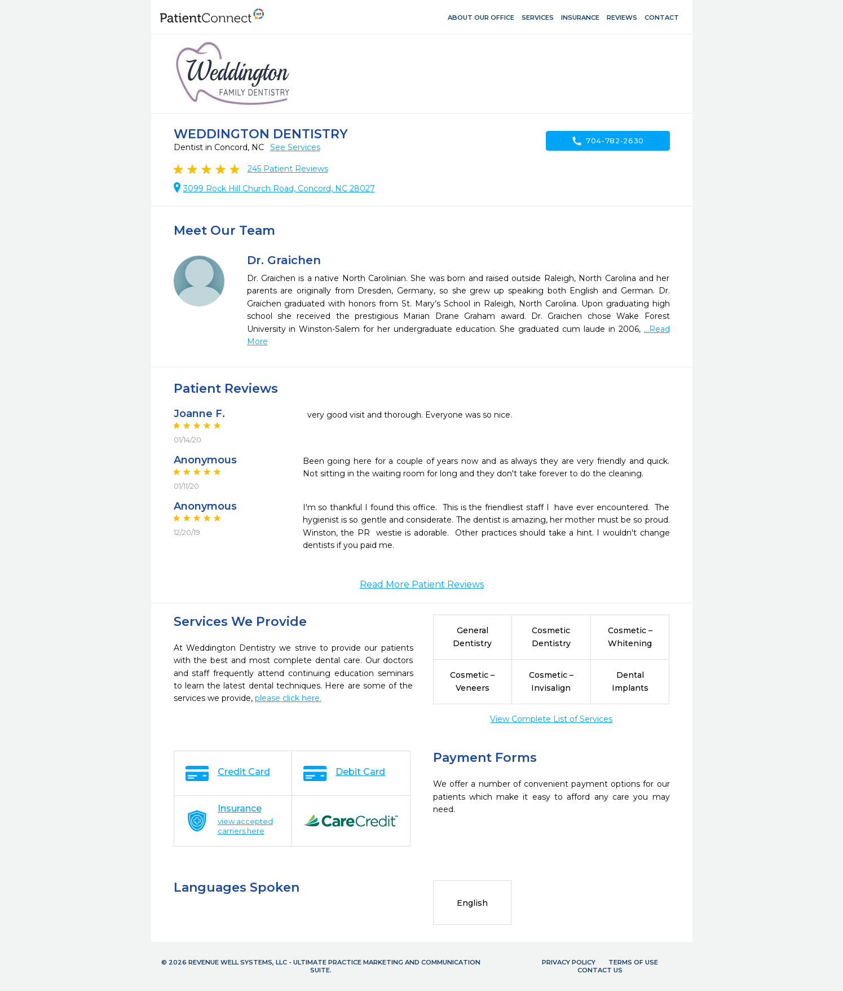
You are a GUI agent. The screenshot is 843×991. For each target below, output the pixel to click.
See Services (295, 147)
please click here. (288, 698)
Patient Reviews (288, 169)
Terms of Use (633, 962)
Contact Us (600, 970)
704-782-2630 (607, 141)
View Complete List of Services (551, 719)
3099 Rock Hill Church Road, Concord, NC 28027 (279, 188)
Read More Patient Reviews (422, 584)
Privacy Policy (568, 962)
